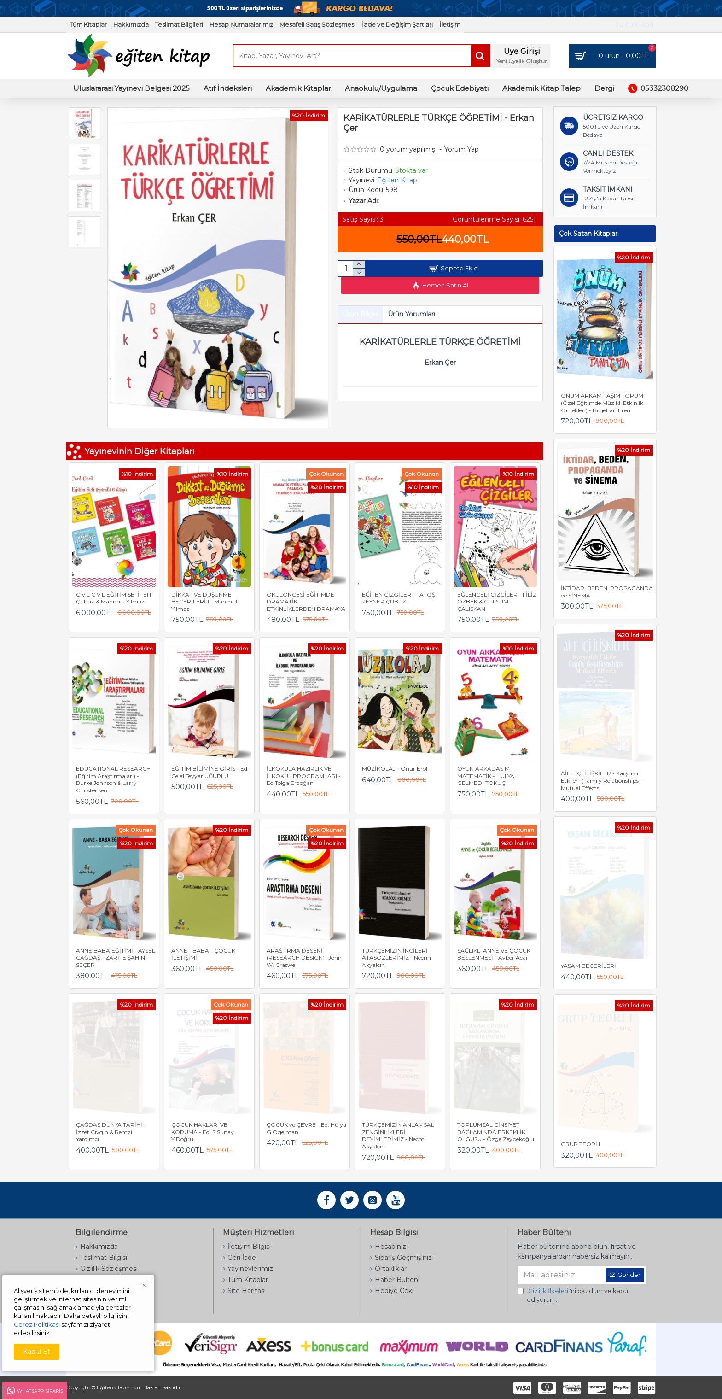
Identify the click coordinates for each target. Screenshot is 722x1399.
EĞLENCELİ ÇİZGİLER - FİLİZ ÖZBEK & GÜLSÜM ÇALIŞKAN (496, 601)
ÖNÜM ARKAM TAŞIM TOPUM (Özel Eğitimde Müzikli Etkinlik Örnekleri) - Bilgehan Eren (602, 402)
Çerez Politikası (37, 1324)
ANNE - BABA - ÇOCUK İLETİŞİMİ (203, 954)
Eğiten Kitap (397, 180)
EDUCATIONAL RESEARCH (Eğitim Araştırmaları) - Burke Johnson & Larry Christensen (113, 779)
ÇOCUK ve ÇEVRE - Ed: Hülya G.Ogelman (306, 1128)
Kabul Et (36, 1351)
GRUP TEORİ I (580, 1144)
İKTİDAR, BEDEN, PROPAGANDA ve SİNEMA (607, 592)
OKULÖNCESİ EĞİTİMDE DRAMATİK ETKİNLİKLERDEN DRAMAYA (306, 601)
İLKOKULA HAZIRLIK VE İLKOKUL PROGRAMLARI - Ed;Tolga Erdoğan (304, 775)
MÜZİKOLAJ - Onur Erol (394, 768)
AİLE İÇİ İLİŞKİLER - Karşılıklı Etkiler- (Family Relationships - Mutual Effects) (601, 780)
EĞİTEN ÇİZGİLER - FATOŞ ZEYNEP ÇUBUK (398, 598)
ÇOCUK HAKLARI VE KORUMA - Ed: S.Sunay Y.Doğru (202, 1131)
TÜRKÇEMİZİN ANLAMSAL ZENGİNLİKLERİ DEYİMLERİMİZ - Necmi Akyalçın (398, 1135)
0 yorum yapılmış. (408, 149)
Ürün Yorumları (411, 318)
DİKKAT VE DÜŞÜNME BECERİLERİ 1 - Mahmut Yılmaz (204, 601)
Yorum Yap (461, 149)
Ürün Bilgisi (360, 318)
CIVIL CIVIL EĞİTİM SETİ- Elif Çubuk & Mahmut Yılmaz (113, 598)
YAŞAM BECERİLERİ (588, 965)
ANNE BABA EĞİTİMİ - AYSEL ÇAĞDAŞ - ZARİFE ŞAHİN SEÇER (115, 957)
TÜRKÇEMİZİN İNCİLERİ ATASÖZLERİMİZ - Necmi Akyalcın (396, 957)
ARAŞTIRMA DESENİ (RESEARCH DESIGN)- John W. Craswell (304, 957)
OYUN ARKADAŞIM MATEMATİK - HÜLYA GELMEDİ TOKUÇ (485, 775)
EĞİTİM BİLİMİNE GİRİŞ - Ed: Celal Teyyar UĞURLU (210, 772)
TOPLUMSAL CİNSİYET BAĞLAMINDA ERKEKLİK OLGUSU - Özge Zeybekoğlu (495, 1131)
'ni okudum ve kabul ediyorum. (573, 1295)
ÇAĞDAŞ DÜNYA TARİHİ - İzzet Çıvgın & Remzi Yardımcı (111, 1131)
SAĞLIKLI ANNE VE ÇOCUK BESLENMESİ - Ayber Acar (493, 954)
